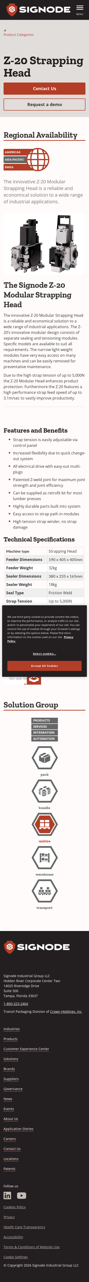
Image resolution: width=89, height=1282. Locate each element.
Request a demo (56, 104)
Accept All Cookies (44, 666)
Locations (11, 1158)
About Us (11, 1118)
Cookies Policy (15, 1207)
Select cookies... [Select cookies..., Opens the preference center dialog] (44, 653)
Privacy (9, 1217)
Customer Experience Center (26, 1049)
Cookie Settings (16, 1257)
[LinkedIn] (7, 1195)
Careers (10, 1138)
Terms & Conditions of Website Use (32, 1247)
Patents (9, 1168)
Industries (12, 1029)
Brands (9, 1069)
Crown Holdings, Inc (66, 1011)
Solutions (11, 1059)
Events (9, 1109)
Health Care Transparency (24, 1227)
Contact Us (59, 88)
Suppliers (11, 1079)
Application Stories (18, 1128)
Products (11, 1039)
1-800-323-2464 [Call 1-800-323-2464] (16, 1003)
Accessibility (13, 1237)
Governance (13, 1089)
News (8, 1099)
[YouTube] (22, 1195)
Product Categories (19, 34)
